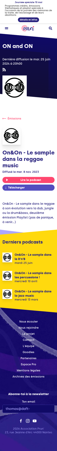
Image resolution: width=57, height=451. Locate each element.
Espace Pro (28, 364)
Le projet (28, 334)
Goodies (28, 352)
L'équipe (28, 346)
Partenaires (28, 358)
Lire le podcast (23, 180)
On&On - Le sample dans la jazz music (33, 293)
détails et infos (28, 19)
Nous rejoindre (29, 327)
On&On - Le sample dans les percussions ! (33, 275)
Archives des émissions (28, 376)
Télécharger (15, 187)
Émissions (11, 118)
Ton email (28, 401)
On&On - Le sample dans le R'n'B (33, 257)
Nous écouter (28, 321)
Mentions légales (28, 370)
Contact (28, 340)
